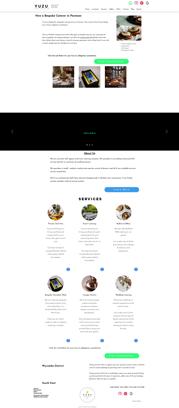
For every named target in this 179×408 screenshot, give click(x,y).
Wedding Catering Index (41, 396)
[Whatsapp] (130, 3)
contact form (85, 37)
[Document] (68, 269)
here (64, 172)
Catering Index (38, 393)
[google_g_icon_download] (147, 3)
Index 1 (35, 391)
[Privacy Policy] (137, 401)
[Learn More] (121, 189)
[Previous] (12, 132)
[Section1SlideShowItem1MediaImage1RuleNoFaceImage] (87, 144)
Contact (36, 388)
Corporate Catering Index (41, 395)
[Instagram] (136, 3)
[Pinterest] (142, 3)
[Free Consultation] (111, 61)
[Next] (167, 132)
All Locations (37, 390)
